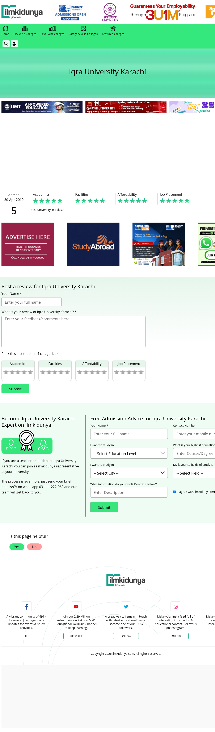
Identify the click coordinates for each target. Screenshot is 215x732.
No (34, 546)
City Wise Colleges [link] (24, 31)
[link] (72, 12)
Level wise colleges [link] (52, 31)
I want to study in (102, 445)
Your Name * (11, 293)
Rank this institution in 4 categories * (30, 354)
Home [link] (5, 31)
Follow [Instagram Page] (176, 636)
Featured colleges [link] (113, 31)
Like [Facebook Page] (26, 636)
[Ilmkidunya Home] (24, 12)
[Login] (14, 43)
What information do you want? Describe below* (123, 484)
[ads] (27, 244)
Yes (17, 546)
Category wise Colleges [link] (83, 31)
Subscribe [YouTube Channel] (76, 636)
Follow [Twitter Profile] (126, 636)
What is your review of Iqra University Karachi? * (38, 312)
